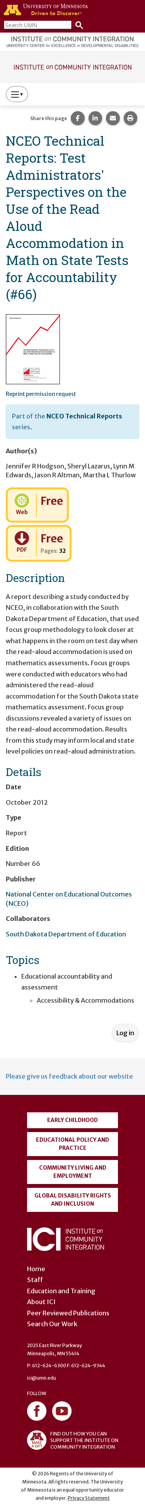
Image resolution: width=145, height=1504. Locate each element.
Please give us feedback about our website (69, 1076)
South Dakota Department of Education (66, 934)
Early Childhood (72, 1120)
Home (36, 1269)
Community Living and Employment (72, 1171)
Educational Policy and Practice (72, 1143)
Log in (125, 1033)
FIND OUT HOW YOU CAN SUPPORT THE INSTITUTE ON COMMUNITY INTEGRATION (72, 1440)
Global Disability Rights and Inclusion (72, 1199)
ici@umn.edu (41, 1378)
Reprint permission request (41, 394)
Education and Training (61, 1291)
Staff (35, 1280)
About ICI (41, 1302)
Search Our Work (52, 1324)
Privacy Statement (89, 1498)
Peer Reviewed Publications (68, 1313)
